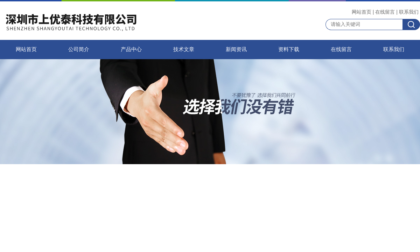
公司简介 (78, 49)
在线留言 (385, 12)
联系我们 (409, 12)
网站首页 (361, 12)
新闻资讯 (236, 49)
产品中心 (131, 49)
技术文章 (183, 49)
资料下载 (288, 49)
